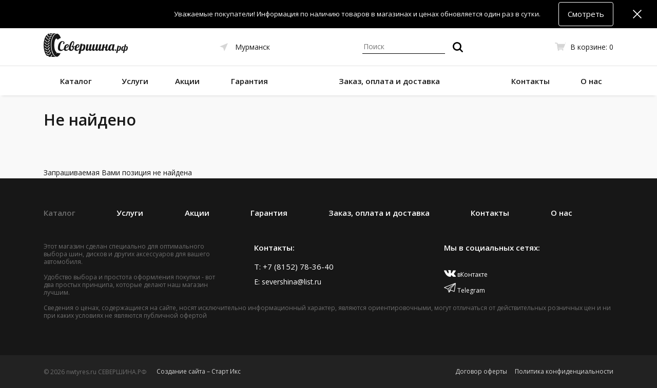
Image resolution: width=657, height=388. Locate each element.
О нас (591, 81)
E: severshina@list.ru (287, 282)
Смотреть (586, 14)
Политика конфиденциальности (564, 371)
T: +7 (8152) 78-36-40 (294, 266)
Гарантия (249, 81)
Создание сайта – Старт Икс (199, 371)
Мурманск (252, 47)
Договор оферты (481, 371)
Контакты (530, 81)
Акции (187, 81)
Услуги (135, 81)
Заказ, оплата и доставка (389, 81)
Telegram (464, 290)
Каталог (76, 81)
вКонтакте (466, 274)
